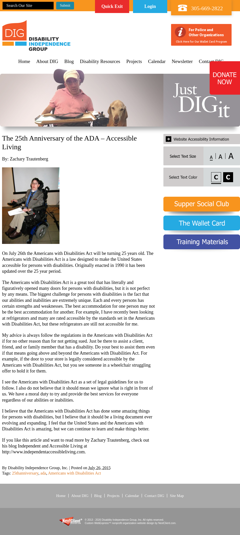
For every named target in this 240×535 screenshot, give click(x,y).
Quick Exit (112, 6)
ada (43, 473)
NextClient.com (167, 523)
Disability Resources (100, 61)
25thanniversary (25, 473)
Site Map (177, 496)
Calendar (157, 61)
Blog (69, 61)
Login (150, 6)
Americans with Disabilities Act (74, 473)
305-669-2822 (207, 8)
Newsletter (182, 61)
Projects (134, 61)
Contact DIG (154, 496)
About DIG (47, 61)
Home (24, 61)
